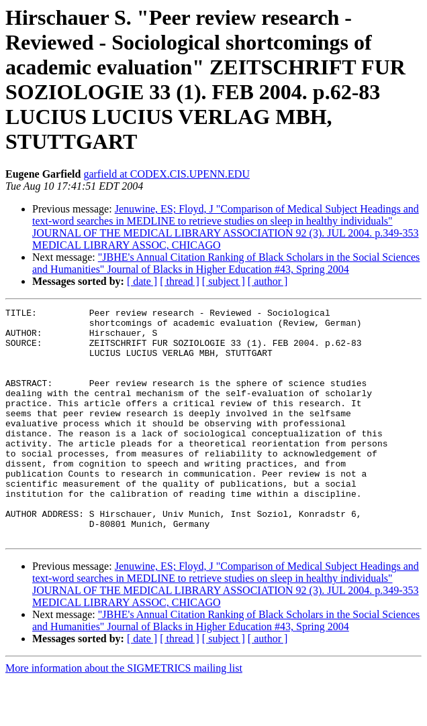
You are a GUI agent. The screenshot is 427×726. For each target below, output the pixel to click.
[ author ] (268, 281)
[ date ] (142, 281)
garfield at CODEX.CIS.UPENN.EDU (166, 174)
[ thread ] (179, 281)
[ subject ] (223, 281)
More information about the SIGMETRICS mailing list (123, 714)
